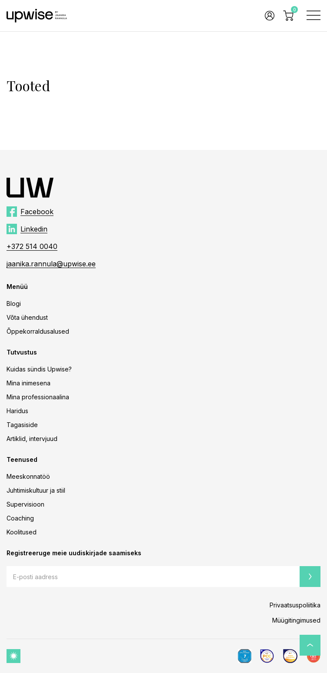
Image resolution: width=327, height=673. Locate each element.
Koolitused (22, 532)
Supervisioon (25, 504)
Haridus (17, 410)
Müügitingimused (296, 620)
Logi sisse (269, 15)
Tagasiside (22, 424)
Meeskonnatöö (28, 476)
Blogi (14, 303)
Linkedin (33, 229)
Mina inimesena (28, 383)
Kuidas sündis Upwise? (39, 369)
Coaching (20, 518)
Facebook (36, 211)
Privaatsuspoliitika (295, 605)
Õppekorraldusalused (38, 331)
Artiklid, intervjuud (32, 438)
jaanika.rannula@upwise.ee (51, 263)
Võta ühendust (27, 317)
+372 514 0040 (32, 246)
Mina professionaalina (38, 397)
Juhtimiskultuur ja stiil (36, 490)
